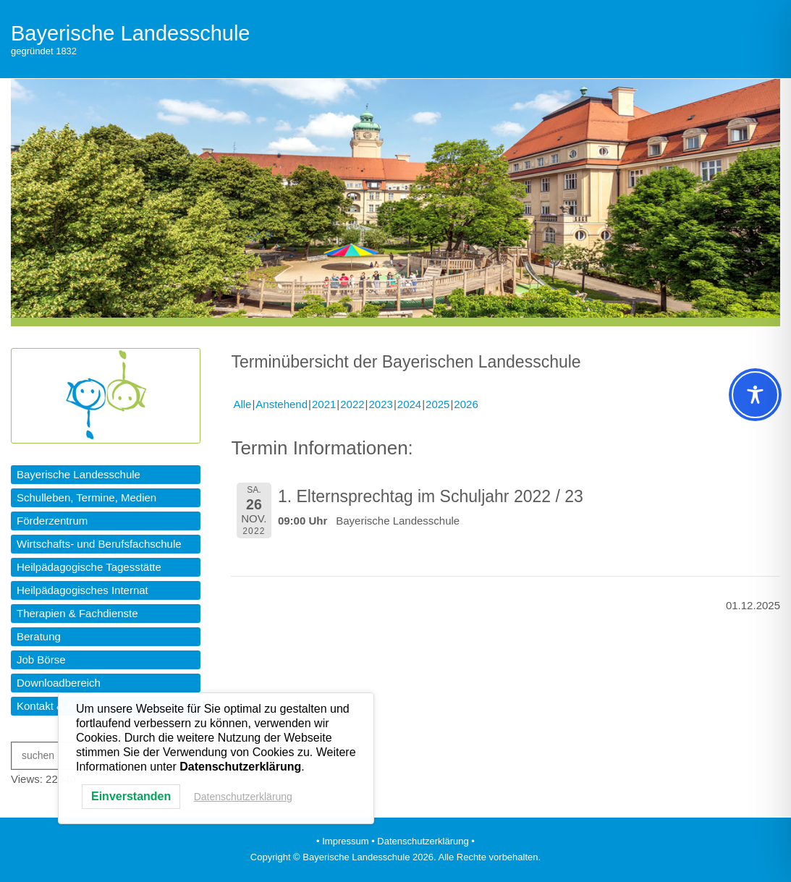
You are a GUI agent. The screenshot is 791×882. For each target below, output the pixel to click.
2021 (324, 404)
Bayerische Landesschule (130, 33)
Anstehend (281, 404)
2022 (352, 404)
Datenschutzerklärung (243, 796)
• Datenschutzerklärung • (423, 841)
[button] (105, 474)
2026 (466, 404)
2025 (437, 404)
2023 (381, 404)
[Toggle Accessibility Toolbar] (755, 395)
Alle (242, 404)
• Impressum (342, 841)
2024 (409, 404)
